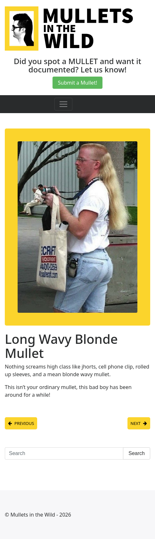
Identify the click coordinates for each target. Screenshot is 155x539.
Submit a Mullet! (77, 82)
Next (136, 423)
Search (136, 453)
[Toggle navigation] (63, 104)
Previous (24, 423)
